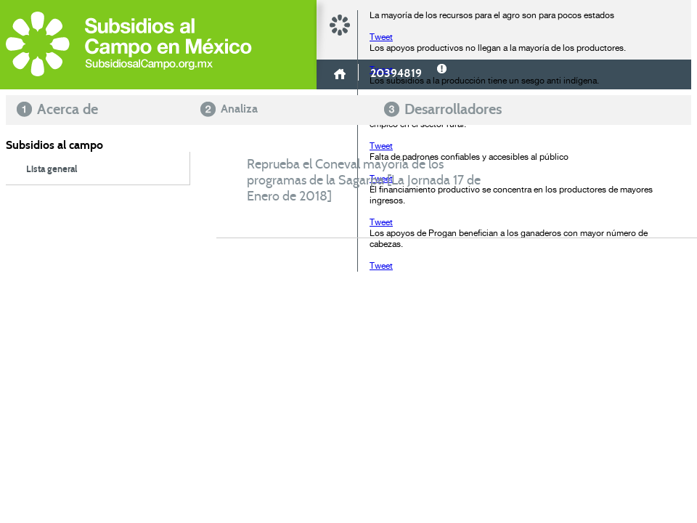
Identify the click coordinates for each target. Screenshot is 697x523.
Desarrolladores (453, 109)
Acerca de (67, 109)
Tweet (381, 37)
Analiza (239, 108)
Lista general (51, 169)
